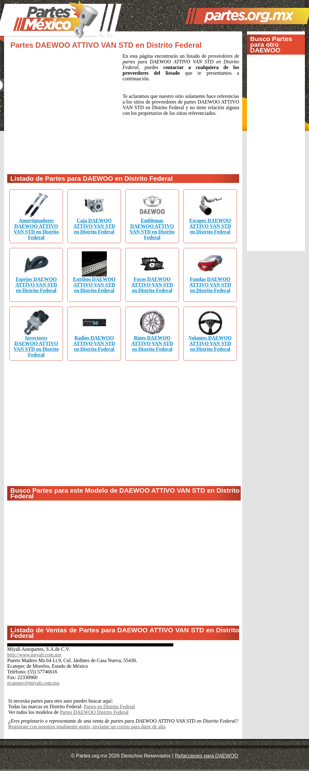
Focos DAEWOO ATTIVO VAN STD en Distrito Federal (152, 284)
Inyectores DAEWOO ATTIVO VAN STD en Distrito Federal (36, 346)
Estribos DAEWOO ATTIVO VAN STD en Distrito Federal (94, 284)
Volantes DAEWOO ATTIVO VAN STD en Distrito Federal (210, 343)
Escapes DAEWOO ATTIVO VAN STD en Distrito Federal (210, 226)
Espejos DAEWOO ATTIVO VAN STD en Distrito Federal (36, 284)
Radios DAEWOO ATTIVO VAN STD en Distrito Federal (94, 343)
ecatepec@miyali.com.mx (33, 683)
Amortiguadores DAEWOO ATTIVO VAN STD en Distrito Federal (36, 229)
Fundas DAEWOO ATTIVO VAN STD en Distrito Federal (210, 284)
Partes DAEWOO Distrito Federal (94, 712)
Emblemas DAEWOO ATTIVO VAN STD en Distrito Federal (152, 229)
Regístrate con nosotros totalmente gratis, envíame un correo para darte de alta (86, 726)
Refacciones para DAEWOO (206, 755)
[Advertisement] (63, 110)
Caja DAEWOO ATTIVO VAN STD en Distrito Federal (94, 226)
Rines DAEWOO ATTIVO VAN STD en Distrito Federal (152, 343)
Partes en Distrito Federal (109, 706)
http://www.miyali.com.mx (34, 654)
